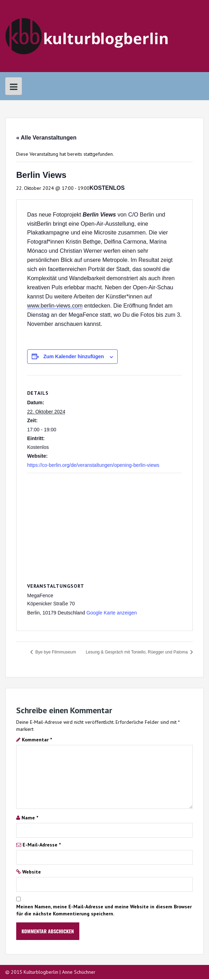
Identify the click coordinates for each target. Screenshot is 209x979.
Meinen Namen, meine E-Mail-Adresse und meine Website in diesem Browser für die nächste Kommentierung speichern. (104, 910)
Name (29, 817)
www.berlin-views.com (54, 306)
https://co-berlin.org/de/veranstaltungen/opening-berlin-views (93, 465)
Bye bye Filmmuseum (55, 652)
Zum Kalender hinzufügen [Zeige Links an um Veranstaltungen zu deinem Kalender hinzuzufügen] (73, 356)
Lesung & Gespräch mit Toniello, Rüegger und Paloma (137, 652)
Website (31, 872)
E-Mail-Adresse (42, 845)
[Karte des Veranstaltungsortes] (104, 524)
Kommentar (37, 739)
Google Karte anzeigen (111, 613)
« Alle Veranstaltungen (46, 138)
